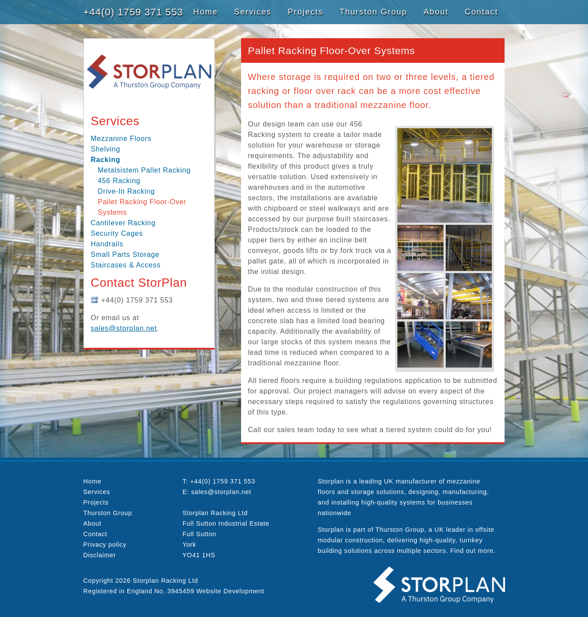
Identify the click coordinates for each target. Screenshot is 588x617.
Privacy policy (104, 544)
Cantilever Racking (123, 223)
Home (205, 11)
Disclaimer (99, 555)
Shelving (105, 149)
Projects (305, 11)
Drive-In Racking (126, 191)
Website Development (230, 591)
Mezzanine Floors (121, 138)
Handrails (107, 244)
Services (252, 11)
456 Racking (119, 180)
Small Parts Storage (125, 254)
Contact (481, 11)
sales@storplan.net (124, 328)
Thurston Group (373, 11)
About (435, 11)
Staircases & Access (126, 265)
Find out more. (472, 550)
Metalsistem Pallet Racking (144, 170)
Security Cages (117, 233)
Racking (106, 159)
